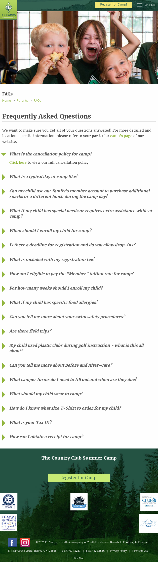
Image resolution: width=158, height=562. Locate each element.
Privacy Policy (118, 550)
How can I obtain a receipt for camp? (46, 436)
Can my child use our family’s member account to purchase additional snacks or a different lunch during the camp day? (79, 194)
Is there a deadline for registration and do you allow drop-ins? (72, 245)
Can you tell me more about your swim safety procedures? (67, 316)
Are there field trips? (30, 331)
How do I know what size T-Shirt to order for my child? (65, 408)
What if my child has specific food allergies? (53, 302)
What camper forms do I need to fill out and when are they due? (73, 379)
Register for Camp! (113, 4)
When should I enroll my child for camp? (50, 230)
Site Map (79, 558)
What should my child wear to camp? (46, 393)
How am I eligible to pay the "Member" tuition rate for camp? (71, 273)
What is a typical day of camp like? (43, 176)
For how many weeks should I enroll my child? (55, 288)
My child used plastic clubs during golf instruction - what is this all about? (76, 348)
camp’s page (121, 136)
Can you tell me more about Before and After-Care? (60, 365)
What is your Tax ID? (30, 422)
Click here (18, 162)
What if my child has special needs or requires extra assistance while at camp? (80, 213)
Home (6, 100)
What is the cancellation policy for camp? (50, 154)
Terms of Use (140, 550)
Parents (22, 100)
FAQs (37, 100)
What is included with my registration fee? (52, 259)
